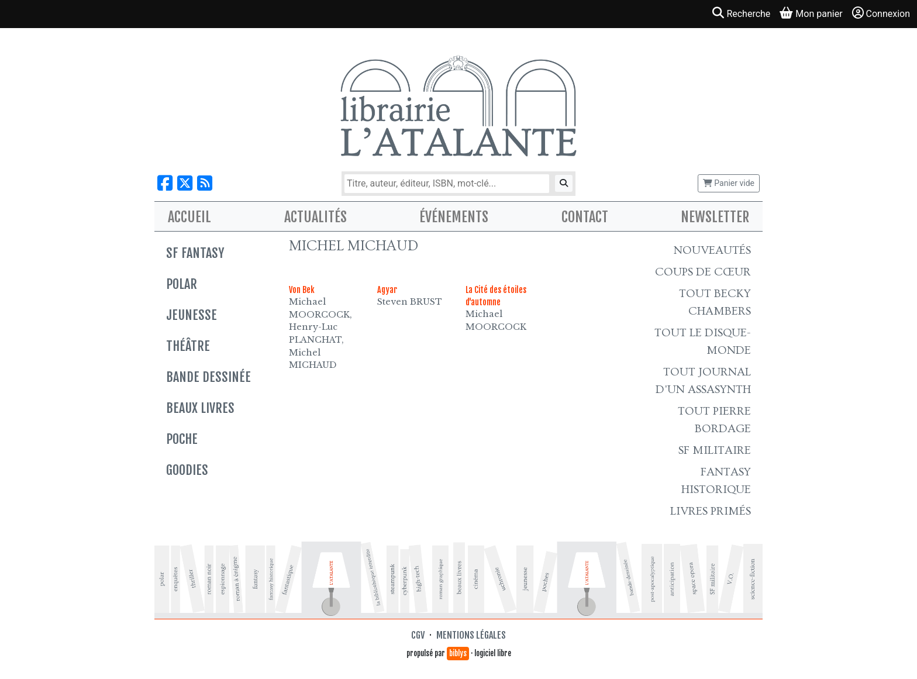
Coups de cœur (703, 272)
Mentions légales (471, 635)
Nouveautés (712, 250)
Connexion (881, 13)
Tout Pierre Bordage (714, 420)
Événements (453, 217)
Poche (182, 439)
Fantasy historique (716, 481)
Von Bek (302, 290)
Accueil (189, 217)
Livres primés (710, 511)
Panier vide (728, 183)
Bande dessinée (208, 377)
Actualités (315, 217)
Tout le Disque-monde (702, 341)
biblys (458, 653)
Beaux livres (200, 408)
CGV (418, 635)
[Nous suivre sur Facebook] (165, 183)
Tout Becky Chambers (715, 302)
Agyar (387, 290)
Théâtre (188, 346)
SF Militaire (714, 450)
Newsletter (715, 217)
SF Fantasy (195, 253)
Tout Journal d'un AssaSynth (703, 381)
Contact (584, 217)
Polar (181, 284)
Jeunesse (191, 315)
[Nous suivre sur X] (184, 183)
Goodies (187, 470)
